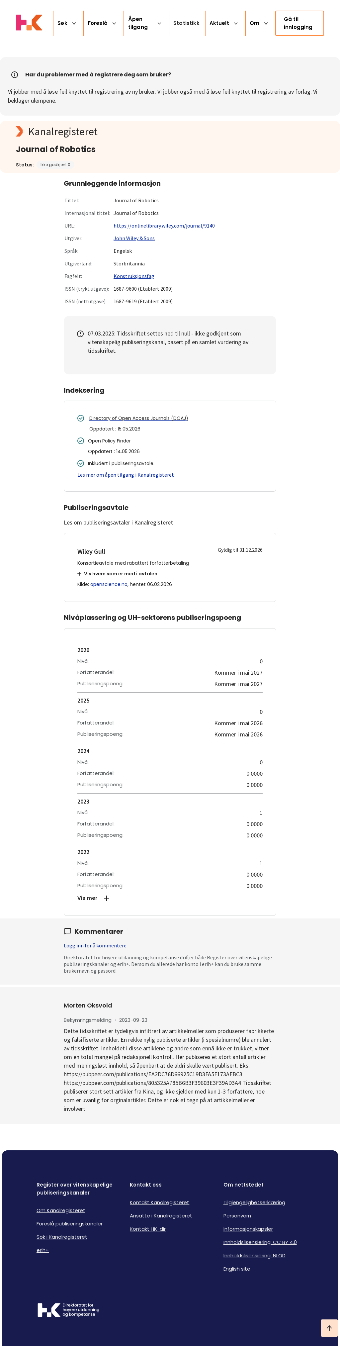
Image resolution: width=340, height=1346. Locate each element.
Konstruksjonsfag (134, 276)
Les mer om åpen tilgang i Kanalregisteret (125, 474)
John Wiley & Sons (134, 238)
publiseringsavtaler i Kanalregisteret (128, 522)
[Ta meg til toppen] (329, 1328)
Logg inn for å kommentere (95, 945)
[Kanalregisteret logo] (149, 131)
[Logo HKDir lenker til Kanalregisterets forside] (29, 23)
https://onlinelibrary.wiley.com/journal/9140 (164, 225)
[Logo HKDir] (68, 1310)
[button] (170, 898)
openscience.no (109, 584)
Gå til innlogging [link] (298, 23)
